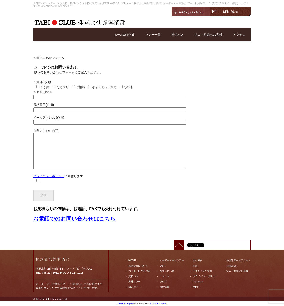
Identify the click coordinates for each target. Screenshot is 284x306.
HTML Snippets (125, 303)
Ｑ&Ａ (163, 265)
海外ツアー (134, 281)
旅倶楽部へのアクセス (238, 260)
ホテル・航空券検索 (139, 271)
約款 (195, 265)
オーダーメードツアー (172, 260)
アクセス (239, 34)
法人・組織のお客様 (208, 34)
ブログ (163, 281)
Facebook (198, 281)
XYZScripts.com (158, 303)
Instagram (231, 265)
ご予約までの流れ (202, 271)
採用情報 (164, 287)
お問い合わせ (167, 271)
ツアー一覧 (153, 34)
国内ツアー (134, 287)
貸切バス (177, 34)
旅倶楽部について (138, 265)
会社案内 (198, 260)
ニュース (164, 276)
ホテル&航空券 (124, 34)
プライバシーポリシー (48, 176)
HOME (132, 260)
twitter (196, 287)
